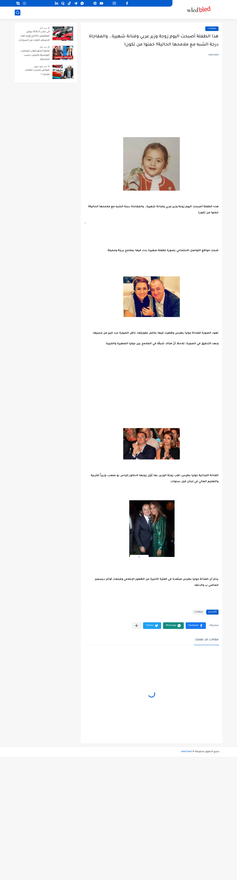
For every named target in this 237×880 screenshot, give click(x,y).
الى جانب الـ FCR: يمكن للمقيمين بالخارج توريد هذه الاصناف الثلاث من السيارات (34, 36)
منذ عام (43, 28)
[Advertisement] (152, 95)
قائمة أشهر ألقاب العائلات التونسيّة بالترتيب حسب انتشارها (35, 55)
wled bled (186, 751)
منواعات (212, 28)
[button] (196, 625)
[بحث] (17, 12)
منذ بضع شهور (40, 66)
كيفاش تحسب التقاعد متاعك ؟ (37, 72)
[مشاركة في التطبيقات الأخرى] (136, 625)
